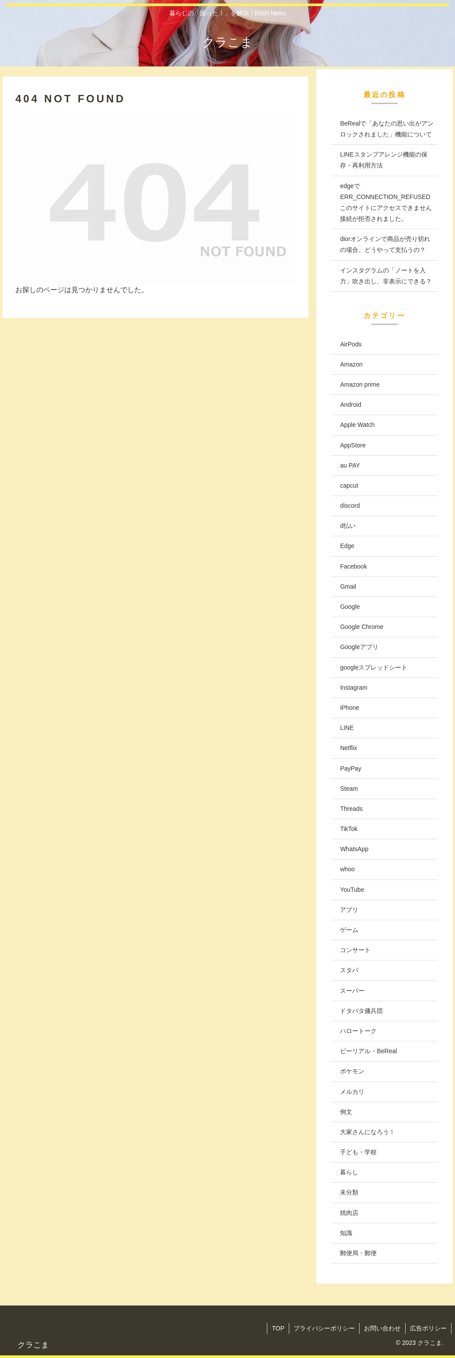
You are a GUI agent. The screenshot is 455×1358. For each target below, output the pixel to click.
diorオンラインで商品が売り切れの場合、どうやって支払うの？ (385, 244)
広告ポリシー (428, 1328)
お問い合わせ (382, 1328)
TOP (278, 1328)
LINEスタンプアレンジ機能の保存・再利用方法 (383, 160)
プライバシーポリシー (324, 1328)
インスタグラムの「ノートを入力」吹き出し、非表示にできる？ (386, 276)
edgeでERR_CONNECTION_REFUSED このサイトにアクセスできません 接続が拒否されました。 (386, 202)
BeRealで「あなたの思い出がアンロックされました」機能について (387, 129)
